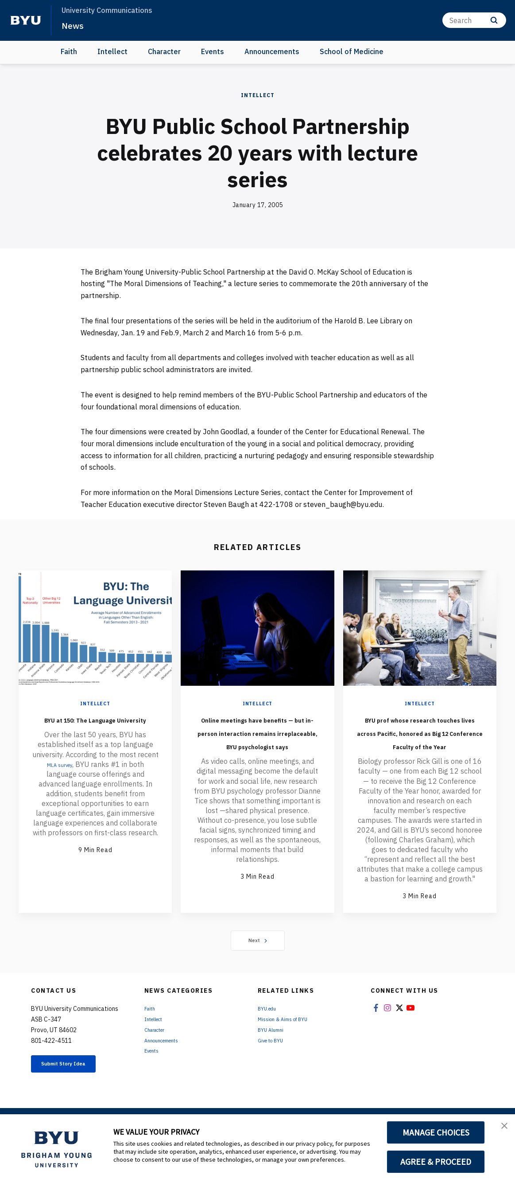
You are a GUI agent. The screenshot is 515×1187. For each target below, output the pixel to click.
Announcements (271, 51)
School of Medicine (351, 51)
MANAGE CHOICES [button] (435, 1132)
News (75, 25)
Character (164, 51)
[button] (500, 1130)
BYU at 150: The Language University (95, 725)
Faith (69, 51)
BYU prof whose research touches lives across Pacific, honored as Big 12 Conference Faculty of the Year (419, 745)
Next (257, 967)
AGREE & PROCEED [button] (436, 1162)
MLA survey (59, 777)
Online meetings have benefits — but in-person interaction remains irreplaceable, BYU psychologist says (257, 745)
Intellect (112, 51)
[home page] (25, 20)
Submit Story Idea (77, 1092)
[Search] (474, 20)
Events (212, 51)
